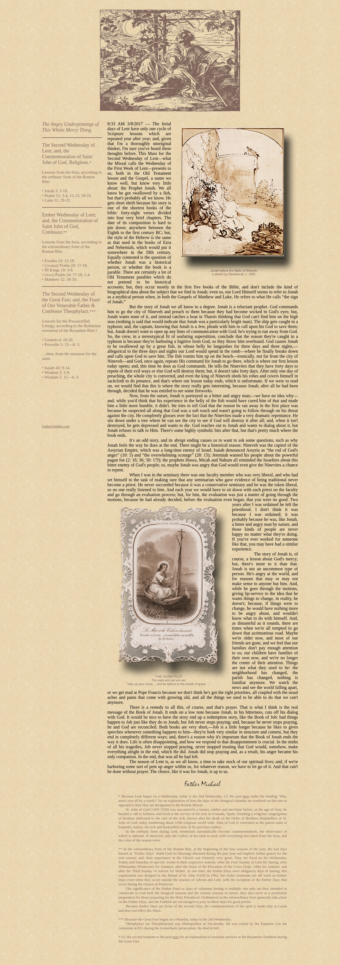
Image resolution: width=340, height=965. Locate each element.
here (246, 796)
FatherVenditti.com (56, 426)
